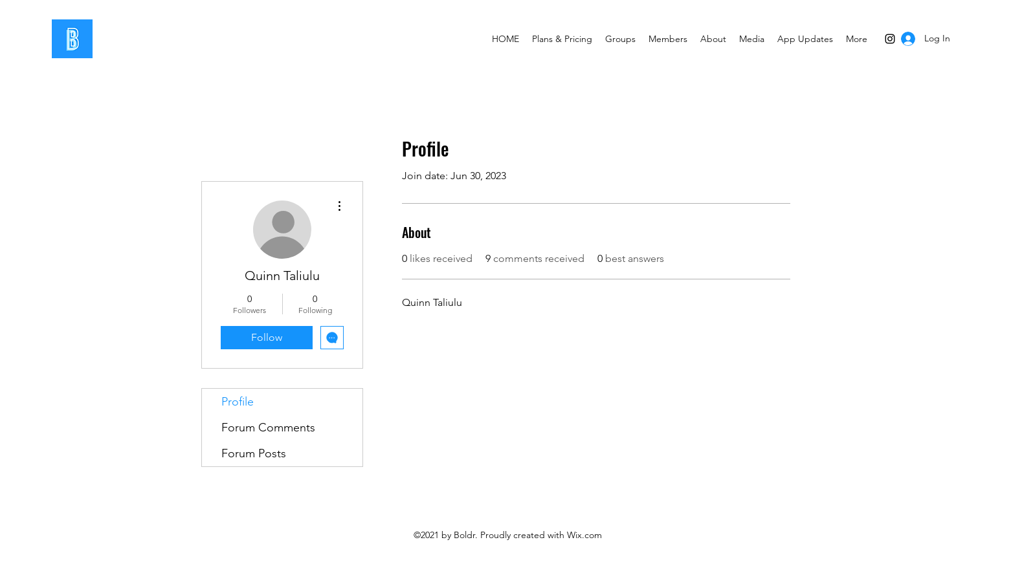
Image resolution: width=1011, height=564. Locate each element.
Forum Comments (268, 427)
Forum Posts (253, 453)
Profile (237, 402)
